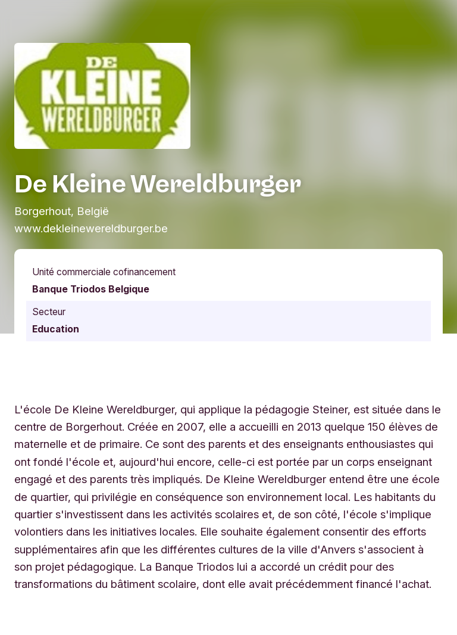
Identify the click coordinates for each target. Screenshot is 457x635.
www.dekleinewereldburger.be (91, 228)
